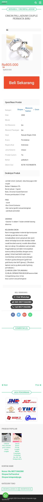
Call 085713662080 (21, 307)
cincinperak (24, 489)
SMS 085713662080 (21, 302)
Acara (7, 140)
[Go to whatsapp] (5, 495)
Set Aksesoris (10, 125)
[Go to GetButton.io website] (5, 499)
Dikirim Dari (9, 165)
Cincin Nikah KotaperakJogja (26, 498)
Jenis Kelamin (10, 150)
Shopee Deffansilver (10, 474)
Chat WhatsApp (21, 297)
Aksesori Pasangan (12, 130)
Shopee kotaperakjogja (11, 477)
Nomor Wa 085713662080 (13, 471)
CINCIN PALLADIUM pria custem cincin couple (6, 447)
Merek (7, 120)
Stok (6, 115)
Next (5, 385)
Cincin (37, 109)
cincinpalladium (9, 489)
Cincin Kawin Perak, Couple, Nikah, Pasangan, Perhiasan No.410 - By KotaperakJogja (17, 451)
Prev (38, 385)
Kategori (8, 110)
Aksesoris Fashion (28, 109)
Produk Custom (10, 155)
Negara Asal (9, 145)
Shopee (20, 109)
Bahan (7, 160)
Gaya (7, 135)
